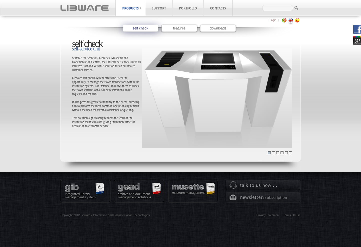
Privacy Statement (268, 215)
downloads (218, 28)
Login (273, 19)
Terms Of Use (291, 215)
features (179, 28)
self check (140, 28)
